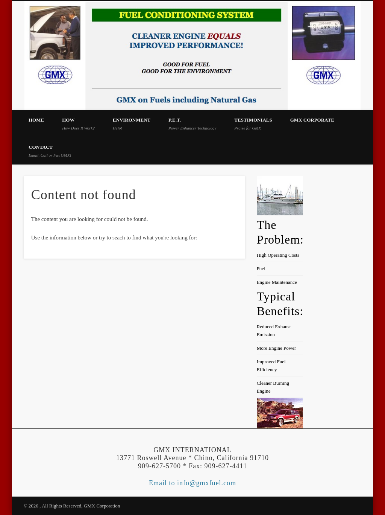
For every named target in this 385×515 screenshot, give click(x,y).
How (78, 123)
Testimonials (253, 123)
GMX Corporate (312, 120)
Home (36, 120)
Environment (131, 123)
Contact (50, 150)
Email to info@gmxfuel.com (192, 483)
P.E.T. (192, 123)
